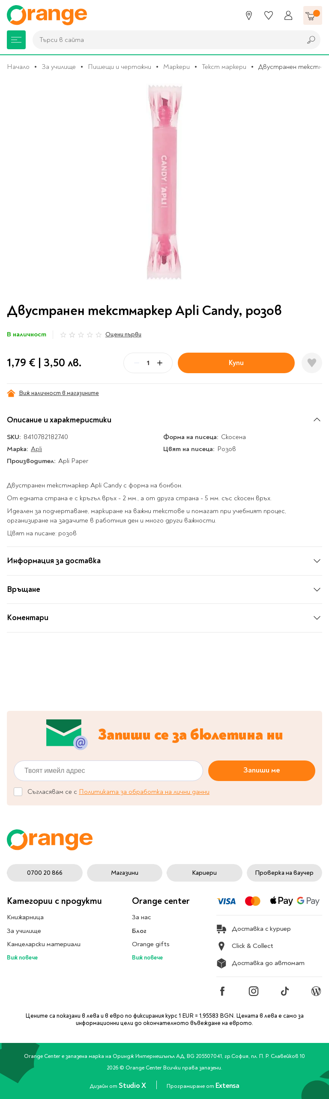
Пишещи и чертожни (119, 66)
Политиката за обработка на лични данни (144, 791)
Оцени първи (123, 334)
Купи (236, 362)
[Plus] (160, 363)
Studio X (133, 1085)
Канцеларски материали (44, 944)
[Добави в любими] (312, 363)
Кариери (204, 873)
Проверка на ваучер (284, 873)
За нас (141, 917)
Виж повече (22, 957)
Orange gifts (151, 944)
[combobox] (165, 39)
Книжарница (25, 917)
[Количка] (312, 15)
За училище (59, 66)
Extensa (227, 1085)
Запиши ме (261, 770)
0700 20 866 (45, 873)
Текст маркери (224, 66)
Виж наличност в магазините (53, 393)
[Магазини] (249, 15)
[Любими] (268, 15)
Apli (36, 449)
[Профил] (288, 15)
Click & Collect (244, 946)
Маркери (176, 66)
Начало (18, 66)
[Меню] (16, 39)
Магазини (124, 873)
